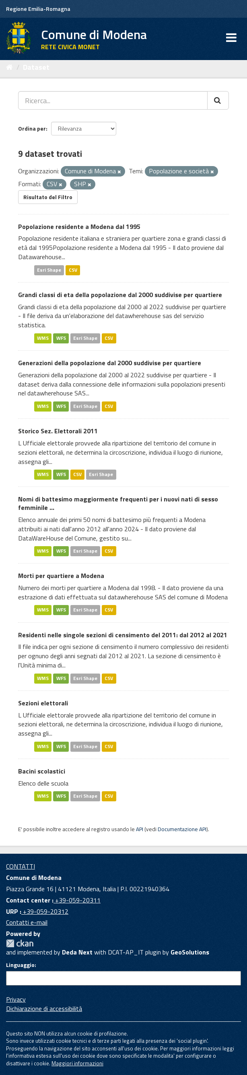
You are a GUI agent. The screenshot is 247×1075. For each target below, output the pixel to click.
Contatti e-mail (26, 922)
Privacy (16, 999)
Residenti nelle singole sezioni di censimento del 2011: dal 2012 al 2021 (122, 635)
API (139, 829)
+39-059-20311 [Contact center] (77, 900)
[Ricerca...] (113, 100)
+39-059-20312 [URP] (44, 911)
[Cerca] (218, 100)
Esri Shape (49, 270)
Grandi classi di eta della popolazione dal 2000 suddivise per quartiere (120, 294)
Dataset (36, 67)
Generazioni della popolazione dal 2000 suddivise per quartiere (109, 363)
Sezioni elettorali (43, 703)
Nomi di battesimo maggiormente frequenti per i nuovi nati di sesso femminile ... (118, 503)
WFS (61, 338)
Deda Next (77, 952)
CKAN (19, 943)
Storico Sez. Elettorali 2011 (58, 431)
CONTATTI (20, 866)
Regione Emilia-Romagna (38, 8)
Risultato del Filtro (47, 197)
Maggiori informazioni (77, 1063)
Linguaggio (20, 965)
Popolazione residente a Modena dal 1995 (79, 226)
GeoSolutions (190, 952)
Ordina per (32, 128)
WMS (43, 338)
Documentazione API (182, 829)
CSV (73, 270)
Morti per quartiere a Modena (61, 575)
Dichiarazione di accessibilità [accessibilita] (44, 1008)
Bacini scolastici (41, 771)
